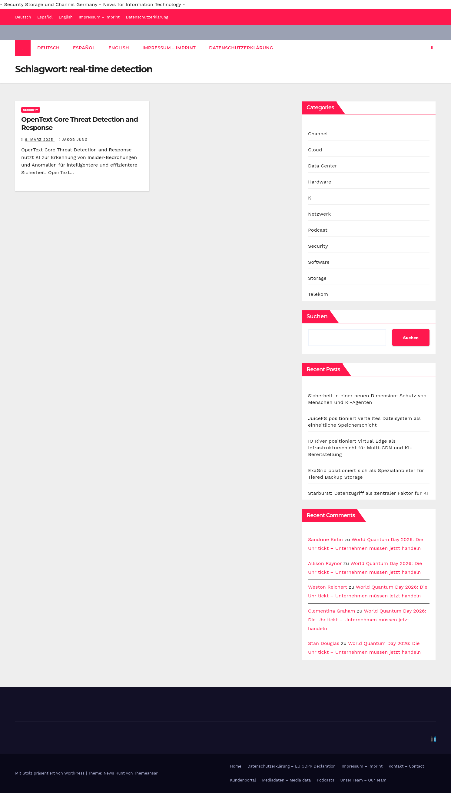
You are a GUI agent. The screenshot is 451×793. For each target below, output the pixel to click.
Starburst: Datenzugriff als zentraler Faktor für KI (368, 493)
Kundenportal (243, 780)
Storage (317, 278)
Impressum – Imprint (99, 17)
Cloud (315, 150)
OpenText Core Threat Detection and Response (79, 123)
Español (44, 17)
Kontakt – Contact (406, 766)
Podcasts (325, 780)
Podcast (317, 230)
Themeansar (146, 773)
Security (30, 109)
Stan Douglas (323, 643)
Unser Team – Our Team (363, 780)
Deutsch (23, 17)
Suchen (317, 316)
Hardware (319, 182)
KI (310, 198)
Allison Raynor (325, 563)
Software (319, 262)
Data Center (322, 166)
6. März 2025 (40, 139)
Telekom (318, 294)
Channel (318, 134)
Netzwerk (319, 214)
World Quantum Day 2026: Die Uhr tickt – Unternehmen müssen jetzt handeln (367, 619)
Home (235, 766)
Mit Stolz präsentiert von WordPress (50, 773)
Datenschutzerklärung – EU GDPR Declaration (291, 766)
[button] (432, 48)
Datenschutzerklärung (147, 17)
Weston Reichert (327, 587)
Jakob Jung (73, 139)
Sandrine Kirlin (325, 539)
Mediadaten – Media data (286, 780)
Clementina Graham (331, 611)
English (66, 17)
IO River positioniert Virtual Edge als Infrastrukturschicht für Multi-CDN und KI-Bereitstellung (360, 447)
